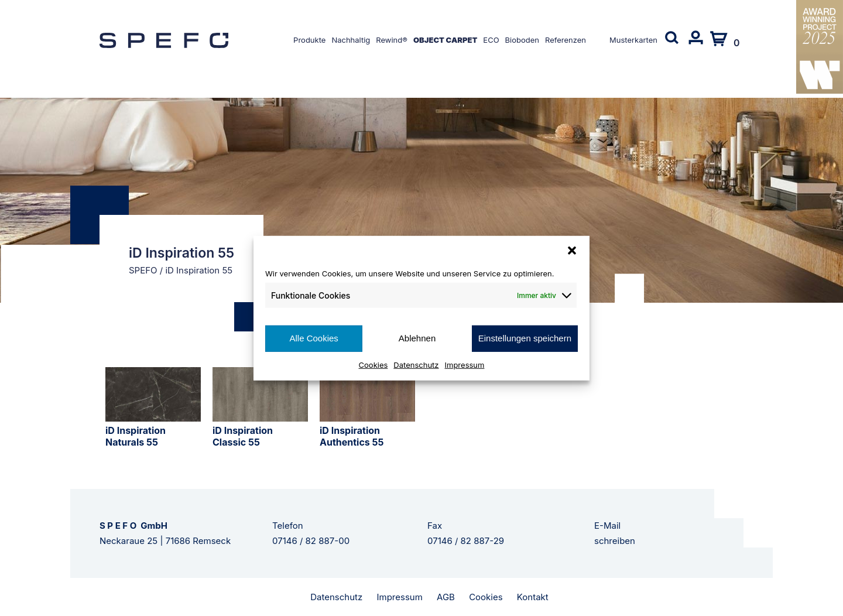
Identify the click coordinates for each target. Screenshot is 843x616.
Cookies (373, 364)
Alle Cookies (313, 338)
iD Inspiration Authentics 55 (352, 436)
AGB (446, 597)
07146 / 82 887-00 (310, 540)
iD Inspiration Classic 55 (243, 436)
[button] (572, 250)
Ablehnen (417, 338)
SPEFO (143, 270)
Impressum (465, 364)
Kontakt (533, 597)
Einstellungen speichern (524, 338)
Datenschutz (415, 364)
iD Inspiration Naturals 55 (135, 436)
